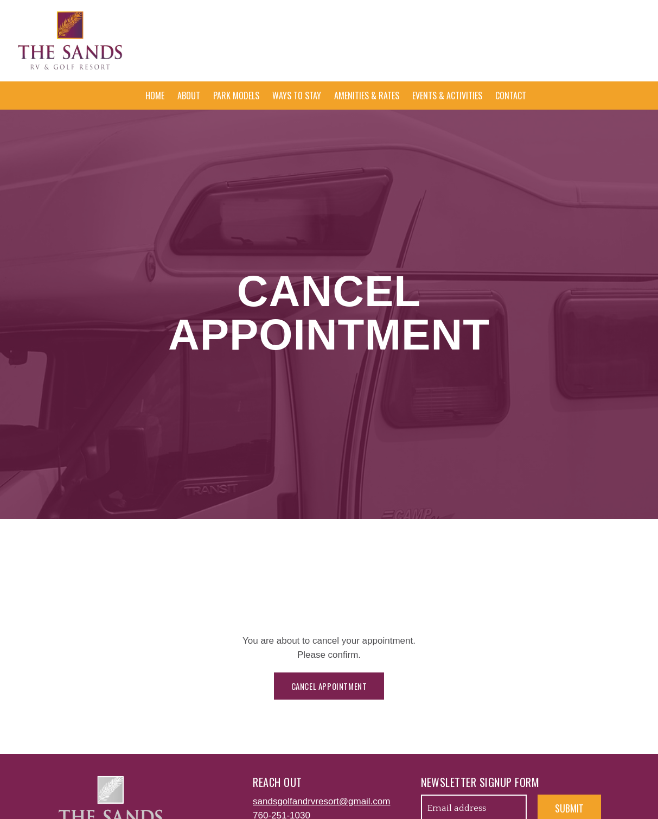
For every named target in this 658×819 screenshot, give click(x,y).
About (188, 95)
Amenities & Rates (366, 95)
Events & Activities (447, 95)
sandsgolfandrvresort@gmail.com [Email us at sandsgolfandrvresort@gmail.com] (321, 801)
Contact (510, 95)
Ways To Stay (296, 95)
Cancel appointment (329, 686)
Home (154, 95)
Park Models (236, 95)
